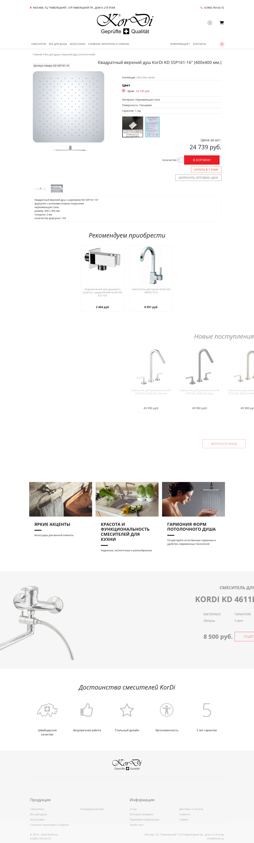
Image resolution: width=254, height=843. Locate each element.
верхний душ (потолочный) (78, 54)
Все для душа (58, 44)
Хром (130, 91)
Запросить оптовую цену (198, 178)
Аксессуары (77, 44)
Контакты (199, 44)
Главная (37, 54)
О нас (133, 831)
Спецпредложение (92, 831)
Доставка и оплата (191, 831)
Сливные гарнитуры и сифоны (108, 44)
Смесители (38, 44)
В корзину (202, 160)
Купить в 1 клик (206, 170)
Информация (179, 44)
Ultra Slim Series (145, 77)
